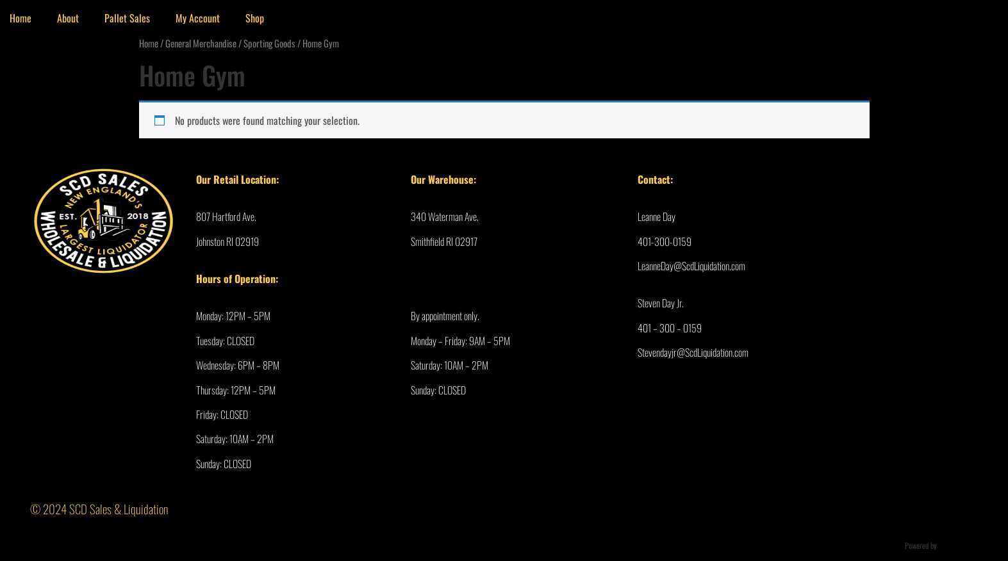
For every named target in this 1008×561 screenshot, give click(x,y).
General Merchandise (200, 43)
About (68, 18)
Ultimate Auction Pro (968, 545)
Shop (254, 18)
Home (148, 43)
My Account (198, 18)
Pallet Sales (127, 18)
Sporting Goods (269, 43)
